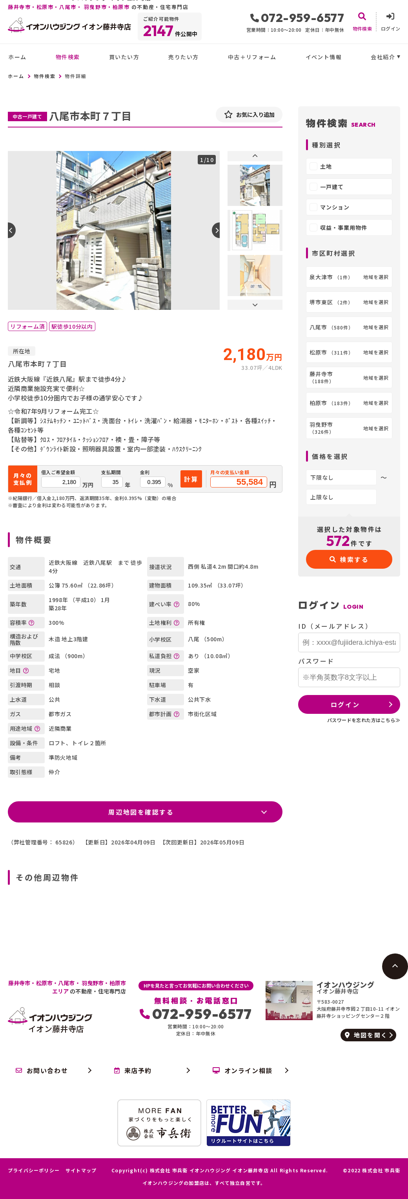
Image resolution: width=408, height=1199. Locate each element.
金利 (145, 472)
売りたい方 (183, 57)
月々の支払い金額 (229, 472)
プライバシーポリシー (34, 1170)
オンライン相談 (243, 1070)
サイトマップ (81, 1170)
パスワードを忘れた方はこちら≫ (363, 720)
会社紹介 (383, 57)
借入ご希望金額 (58, 472)
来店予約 (133, 1070)
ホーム (17, 57)
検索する (349, 559)
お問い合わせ (42, 1070)
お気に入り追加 (249, 114)
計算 (191, 479)
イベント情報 (324, 57)
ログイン (345, 704)
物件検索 (68, 57)
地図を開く (366, 1035)
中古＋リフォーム (252, 57)
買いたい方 (124, 57)
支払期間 (111, 472)
